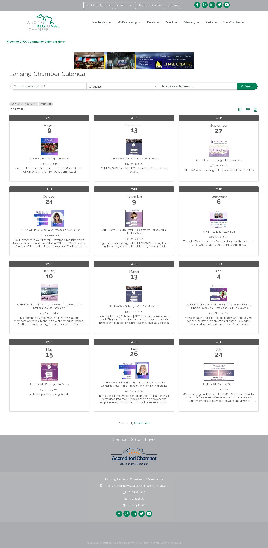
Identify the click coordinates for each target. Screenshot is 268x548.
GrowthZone (142, 423)
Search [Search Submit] (247, 86)
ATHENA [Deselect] (46, 104)
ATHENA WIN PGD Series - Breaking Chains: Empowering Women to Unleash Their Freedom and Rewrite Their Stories (134, 384)
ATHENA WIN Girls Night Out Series (49, 158)
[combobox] (122, 86)
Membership (99, 22)
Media (209, 22)
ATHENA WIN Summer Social (219, 384)
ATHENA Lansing (127, 22)
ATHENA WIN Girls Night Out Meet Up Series (134, 158)
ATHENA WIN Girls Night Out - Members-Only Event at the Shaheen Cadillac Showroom (49, 306)
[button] (240, 109)
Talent (169, 22)
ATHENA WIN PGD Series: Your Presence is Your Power (49, 230)
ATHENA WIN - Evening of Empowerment (219, 160)
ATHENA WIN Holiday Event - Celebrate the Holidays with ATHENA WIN (134, 232)
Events (151, 22)
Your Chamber (231, 22)
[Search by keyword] (48, 86)
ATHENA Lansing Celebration (219, 231)
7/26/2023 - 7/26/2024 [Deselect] (23, 104)
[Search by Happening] (197, 86)
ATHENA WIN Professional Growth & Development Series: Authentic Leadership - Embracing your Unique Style (219, 306)
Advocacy (189, 22)
